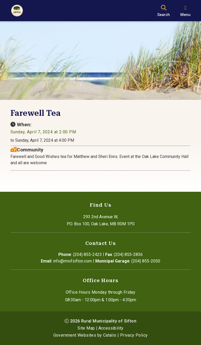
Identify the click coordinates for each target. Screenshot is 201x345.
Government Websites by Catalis (84, 335)
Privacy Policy (134, 335)
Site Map (86, 328)
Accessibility (111, 328)
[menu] (185, 10)
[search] (163, 10)
